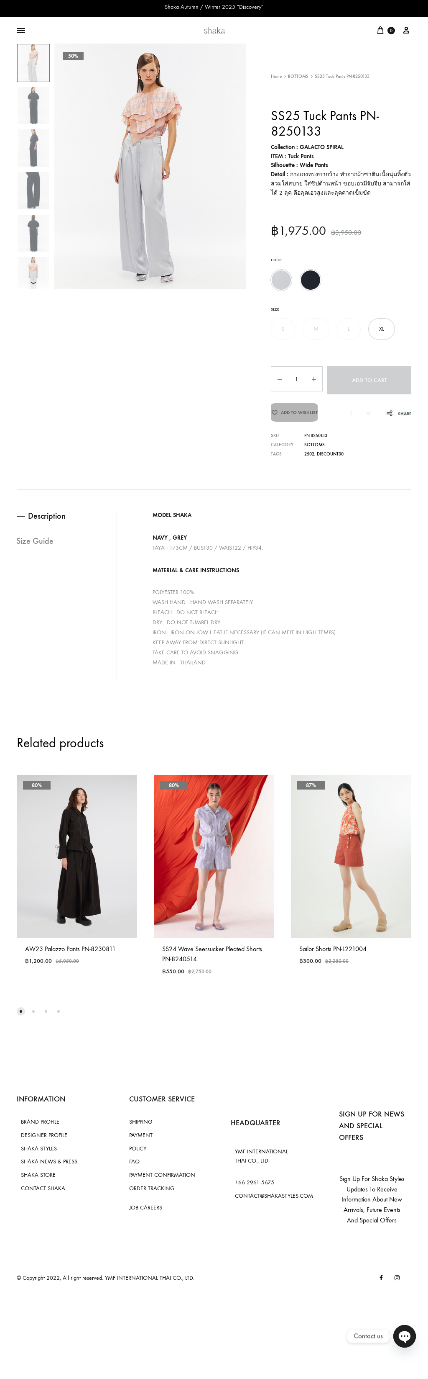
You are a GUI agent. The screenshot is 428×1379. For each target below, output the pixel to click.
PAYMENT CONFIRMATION (162, 1178)
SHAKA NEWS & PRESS (49, 1165)
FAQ (134, 1165)
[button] (281, 280)
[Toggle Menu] (21, 31)
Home (276, 76)
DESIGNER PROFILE (44, 1138)
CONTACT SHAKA (43, 1192)
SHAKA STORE (38, 1178)
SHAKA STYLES (39, 1151)
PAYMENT (141, 1138)
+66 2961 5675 (254, 1186)
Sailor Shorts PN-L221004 (333, 952)
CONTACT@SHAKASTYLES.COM (274, 1199)
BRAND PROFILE (40, 1125)
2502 (309, 458)
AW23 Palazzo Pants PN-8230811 (70, 952)
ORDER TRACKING (152, 1192)
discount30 (330, 458)
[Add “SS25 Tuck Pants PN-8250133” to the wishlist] (294, 413)
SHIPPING (141, 1125)
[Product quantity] (295, 379)
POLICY (137, 1151)
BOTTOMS (298, 76)
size (275, 308)
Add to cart (369, 379)
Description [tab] (48, 520)
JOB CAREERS (145, 1210)
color (276, 259)
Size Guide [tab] (35, 545)
